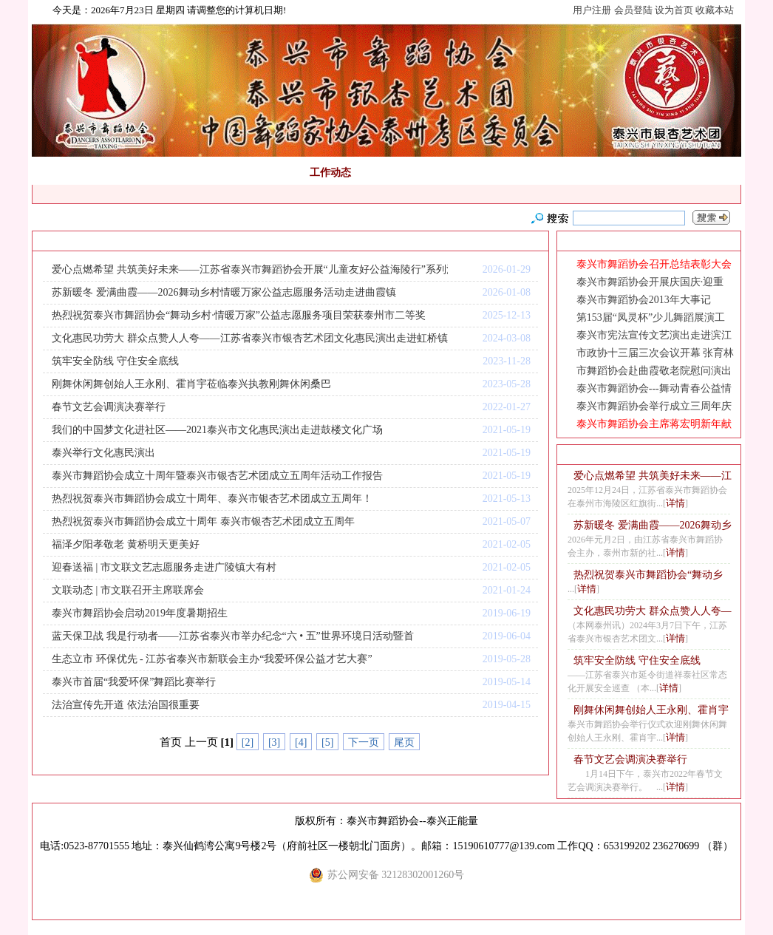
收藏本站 (714, 10)
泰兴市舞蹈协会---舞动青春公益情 (654, 388)
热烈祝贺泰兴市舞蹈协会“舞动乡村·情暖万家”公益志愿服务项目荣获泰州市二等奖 (239, 315)
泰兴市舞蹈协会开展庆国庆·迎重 (650, 282)
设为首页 (674, 10)
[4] (301, 742)
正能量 (169, 172)
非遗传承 (441, 172)
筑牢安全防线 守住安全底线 (115, 361)
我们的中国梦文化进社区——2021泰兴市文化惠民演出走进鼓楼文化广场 (217, 429)
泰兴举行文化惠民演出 (103, 452)
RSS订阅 (214, 241)
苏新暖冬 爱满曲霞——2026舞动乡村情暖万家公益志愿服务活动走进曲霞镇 (224, 292)
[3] (274, 742)
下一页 (363, 742)
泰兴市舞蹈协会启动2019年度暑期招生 (140, 613)
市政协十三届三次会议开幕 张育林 (655, 352)
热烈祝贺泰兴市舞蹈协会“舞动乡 (648, 574)
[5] (327, 742)
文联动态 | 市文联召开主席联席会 (128, 590)
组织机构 (275, 172)
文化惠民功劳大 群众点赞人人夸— (652, 610)
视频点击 (496, 172)
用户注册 (592, 10)
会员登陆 (633, 10)
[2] (247, 742)
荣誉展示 (663, 172)
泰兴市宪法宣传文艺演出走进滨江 (654, 335)
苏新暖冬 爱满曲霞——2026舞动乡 (652, 525)
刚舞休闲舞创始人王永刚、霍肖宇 (651, 709)
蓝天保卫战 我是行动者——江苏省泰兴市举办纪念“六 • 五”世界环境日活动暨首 (233, 636)
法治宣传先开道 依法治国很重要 (126, 704)
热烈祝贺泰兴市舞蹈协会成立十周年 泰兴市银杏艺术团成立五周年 (203, 521)
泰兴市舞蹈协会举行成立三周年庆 (654, 406)
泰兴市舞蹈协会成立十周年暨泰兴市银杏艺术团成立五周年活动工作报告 (217, 475)
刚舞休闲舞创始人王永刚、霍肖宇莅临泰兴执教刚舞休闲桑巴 (191, 384)
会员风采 (607, 172)
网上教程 (552, 172)
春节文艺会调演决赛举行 (109, 406)
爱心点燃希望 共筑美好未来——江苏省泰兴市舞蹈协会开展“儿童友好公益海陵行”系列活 (250, 269)
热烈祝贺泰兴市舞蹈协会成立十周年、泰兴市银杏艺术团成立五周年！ (212, 498)
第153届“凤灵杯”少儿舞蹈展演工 (650, 317)
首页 (112, 241)
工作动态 (330, 172)
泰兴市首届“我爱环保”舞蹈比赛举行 (134, 681)
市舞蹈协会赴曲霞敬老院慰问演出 (654, 370)
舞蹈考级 (219, 172)
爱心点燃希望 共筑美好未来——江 (652, 475)
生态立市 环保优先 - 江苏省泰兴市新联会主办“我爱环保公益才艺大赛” (212, 658)
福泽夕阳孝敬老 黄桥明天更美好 (126, 544)
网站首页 (63, 172)
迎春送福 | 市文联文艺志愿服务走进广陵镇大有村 (164, 567)
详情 (675, 503)
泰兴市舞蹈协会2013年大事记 (643, 299)
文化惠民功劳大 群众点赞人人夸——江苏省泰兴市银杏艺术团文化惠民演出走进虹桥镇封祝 (250, 338)
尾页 (404, 742)
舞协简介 (119, 172)
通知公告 (385, 172)
